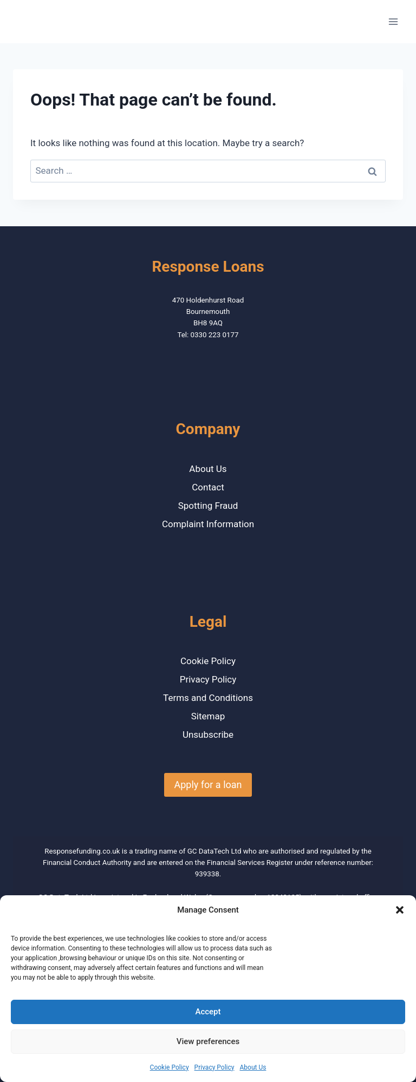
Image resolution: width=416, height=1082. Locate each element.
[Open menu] (393, 21)
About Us (252, 1067)
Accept (207, 1012)
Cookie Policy (169, 1067)
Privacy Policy (214, 1067)
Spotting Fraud (208, 505)
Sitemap (208, 716)
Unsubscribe (208, 734)
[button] (399, 909)
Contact (208, 487)
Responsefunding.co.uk (82, 851)
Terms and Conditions (208, 697)
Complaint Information (208, 524)
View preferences (208, 1041)
